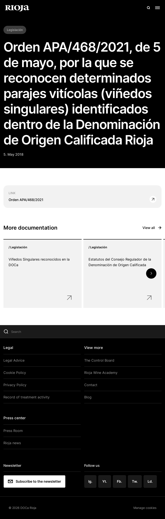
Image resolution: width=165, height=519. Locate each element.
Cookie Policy (14, 372)
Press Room (13, 430)
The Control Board (99, 360)
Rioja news (12, 443)
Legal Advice (13, 360)
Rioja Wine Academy (101, 372)
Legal (8, 347)
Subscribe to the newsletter (34, 481)
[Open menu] (157, 7)
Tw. (135, 481)
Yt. (104, 481)
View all (152, 227)
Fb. (119, 481)
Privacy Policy (14, 385)
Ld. (150, 481)
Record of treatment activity (26, 397)
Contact (90, 385)
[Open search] (148, 7)
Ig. (90, 481)
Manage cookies (144, 508)
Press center (14, 418)
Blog (88, 397)
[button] (151, 273)
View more (93, 347)
